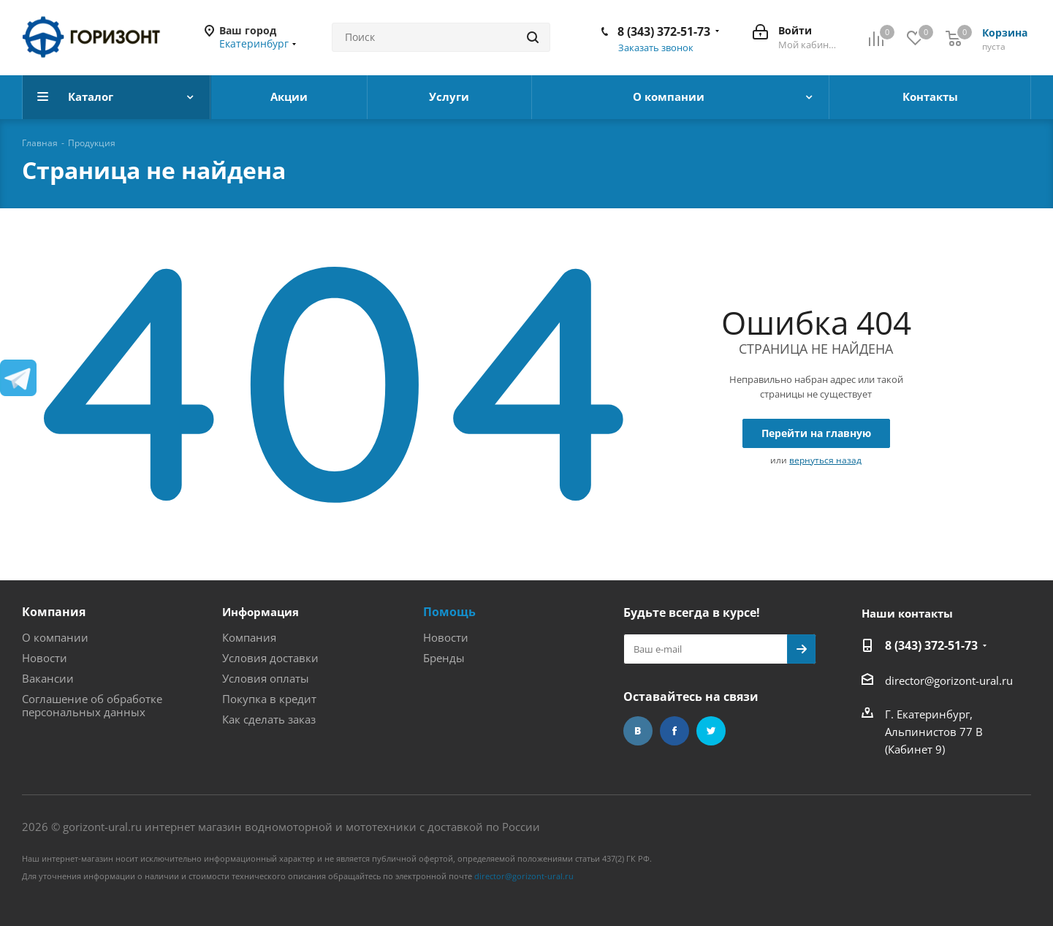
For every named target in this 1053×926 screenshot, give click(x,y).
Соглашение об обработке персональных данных (92, 705)
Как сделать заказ (269, 719)
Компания (53, 612)
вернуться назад (825, 460)
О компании (55, 637)
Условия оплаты (265, 678)
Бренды (444, 657)
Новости (44, 657)
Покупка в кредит (269, 698)
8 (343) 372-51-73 (663, 31)
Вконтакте (638, 730)
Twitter (711, 730)
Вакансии (48, 678)
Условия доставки (270, 657)
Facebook (674, 730)
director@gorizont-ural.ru (949, 680)
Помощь (449, 612)
